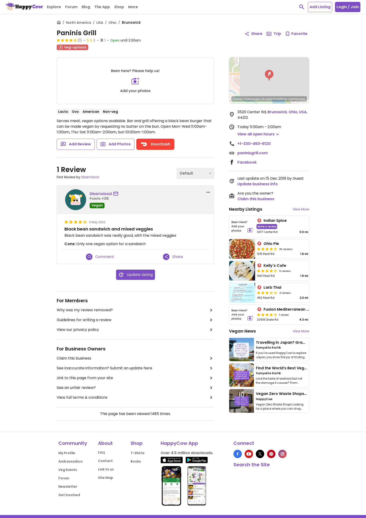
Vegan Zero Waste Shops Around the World (297, 393)
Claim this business (135, 358)
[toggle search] (302, 7)
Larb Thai (272, 287)
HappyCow (264, 399)
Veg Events (67, 469)
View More (301, 209)
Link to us (106, 469)
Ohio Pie (271, 243)
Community (72, 443)
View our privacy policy (135, 330)
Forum (63, 478)
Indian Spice (275, 220)
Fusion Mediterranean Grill (289, 309)
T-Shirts (137, 453)
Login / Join (348, 7)
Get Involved (69, 495)
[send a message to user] (117, 194)
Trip (273, 34)
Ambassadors (70, 461)
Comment (100, 257)
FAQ (101, 452)
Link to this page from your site (135, 378)
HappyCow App (179, 443)
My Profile (66, 453)
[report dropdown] (208, 192)
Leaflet (237, 99)
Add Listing (320, 7)
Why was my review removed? (135, 310)
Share (173, 257)
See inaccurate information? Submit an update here (135, 368)
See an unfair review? (135, 388)
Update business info (257, 184)
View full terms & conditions (135, 397)
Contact (105, 461)
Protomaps (252, 99)
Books (135, 461)
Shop (136, 443)
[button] (269, 75)
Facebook (247, 162)
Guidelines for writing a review (135, 320)
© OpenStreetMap (274, 99)
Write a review (266, 226)
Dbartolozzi (90, 177)
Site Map (105, 477)
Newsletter (67, 486)
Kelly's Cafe (275, 265)
